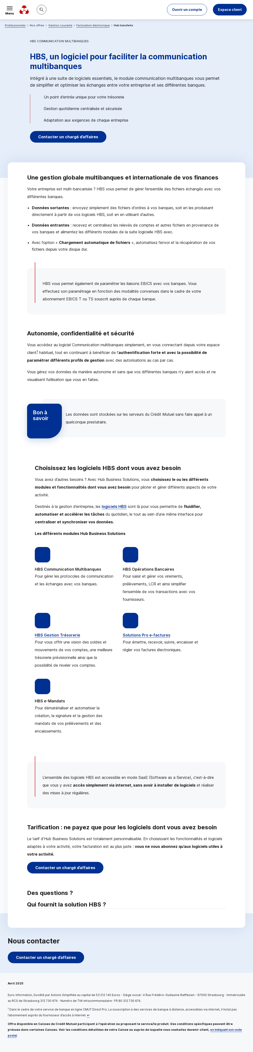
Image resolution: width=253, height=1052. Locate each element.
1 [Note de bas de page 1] (37, 351)
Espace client (230, 9)
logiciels (114, 506)
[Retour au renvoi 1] (88, 1015)
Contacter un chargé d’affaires (68, 136)
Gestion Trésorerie (57, 635)
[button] (187, 9)
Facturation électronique (93, 25)
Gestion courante (60, 25)
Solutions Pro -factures (146, 635)
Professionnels (15, 25)
